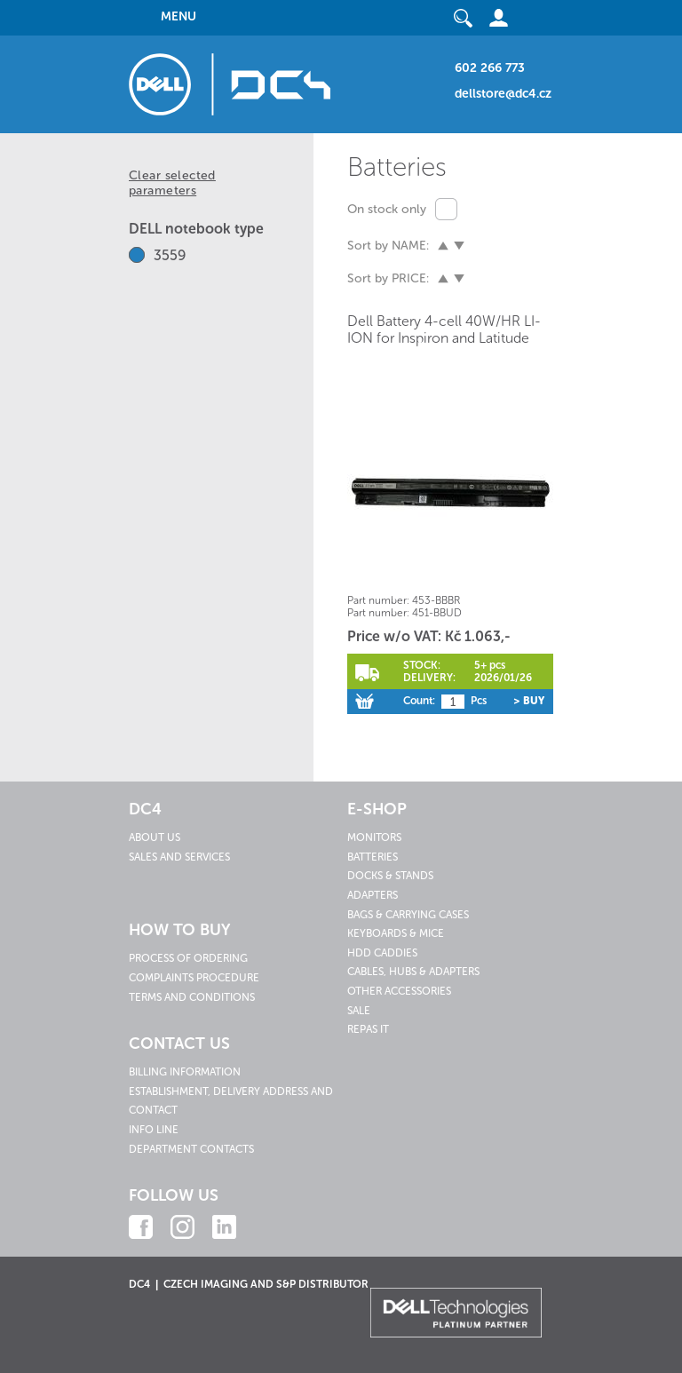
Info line (153, 1129)
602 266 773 (490, 67)
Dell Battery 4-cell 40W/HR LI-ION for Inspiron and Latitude (444, 329)
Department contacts (191, 1149)
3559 (170, 255)
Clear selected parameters (172, 183)
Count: (419, 700)
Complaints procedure (194, 978)
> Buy (528, 700)
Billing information (185, 1072)
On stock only (386, 209)
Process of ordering (188, 958)
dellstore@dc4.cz (503, 93)
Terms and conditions (192, 997)
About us (154, 837)
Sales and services (179, 857)
